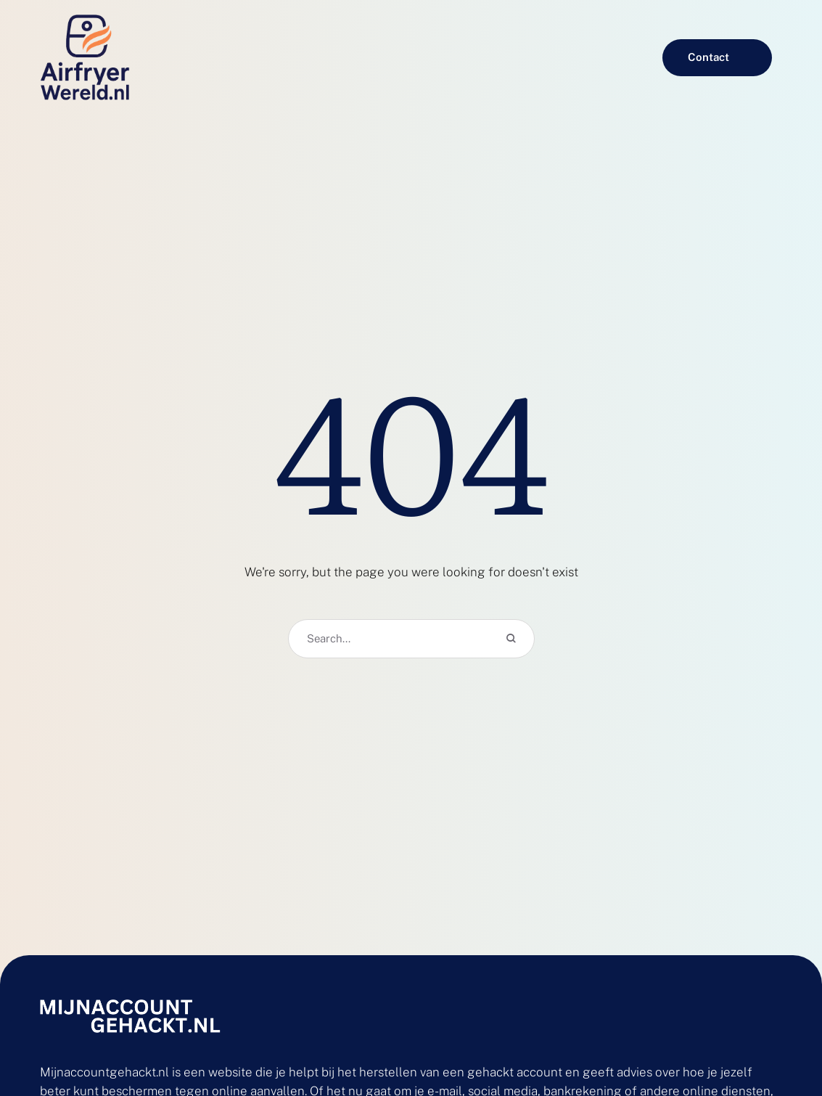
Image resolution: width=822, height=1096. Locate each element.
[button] (717, 57)
